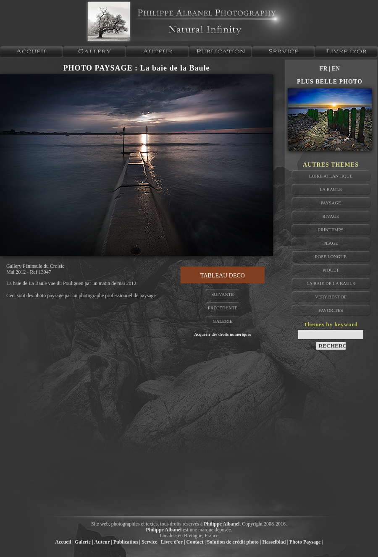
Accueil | (64, 542)
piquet (331, 269)
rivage (330, 216)
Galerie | (84, 542)
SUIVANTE (222, 294)
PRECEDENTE (222, 307)
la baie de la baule (330, 283)
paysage (330, 202)
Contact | (196, 542)
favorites (330, 310)
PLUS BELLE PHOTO (329, 81)
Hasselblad (274, 542)
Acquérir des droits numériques (222, 334)
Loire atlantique (331, 175)
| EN (334, 68)
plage (330, 243)
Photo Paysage (304, 542)
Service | (151, 542)
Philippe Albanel (221, 524)
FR (324, 68)
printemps (331, 229)
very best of (330, 296)
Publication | (126, 542)
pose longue (330, 256)
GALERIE (222, 321)
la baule (331, 189)
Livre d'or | (173, 542)
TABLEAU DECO (222, 275)
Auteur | (103, 542)
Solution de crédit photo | (234, 542)
